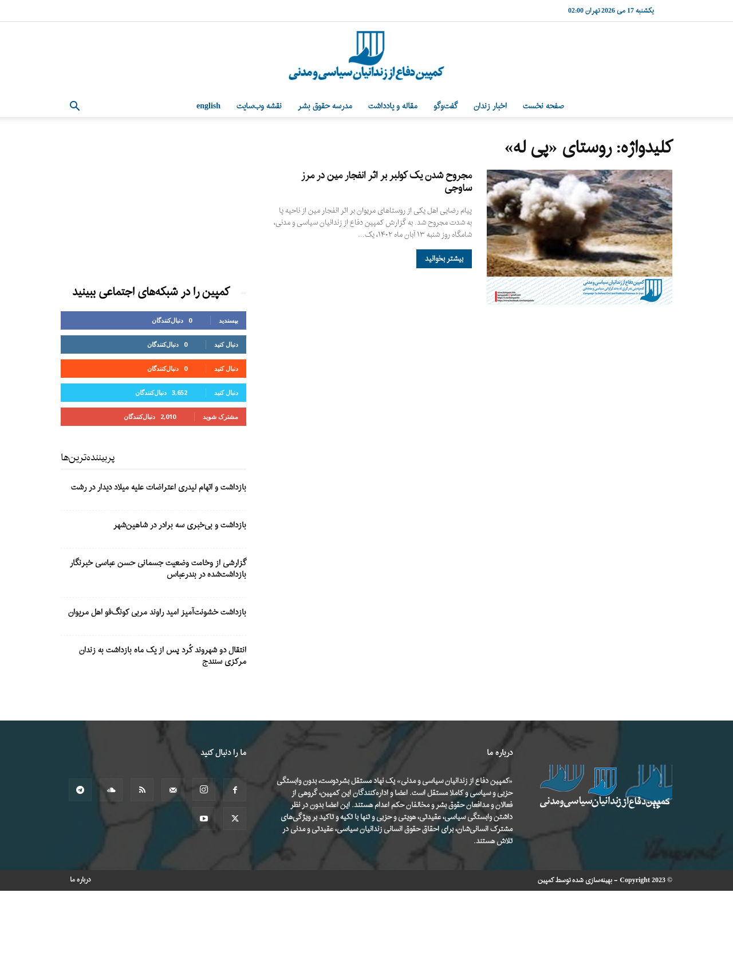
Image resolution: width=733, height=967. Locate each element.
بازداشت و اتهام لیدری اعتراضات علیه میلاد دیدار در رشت (158, 487)
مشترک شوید (220, 416)
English (208, 106)
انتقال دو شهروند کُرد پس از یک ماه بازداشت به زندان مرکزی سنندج (162, 656)
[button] (74, 107)
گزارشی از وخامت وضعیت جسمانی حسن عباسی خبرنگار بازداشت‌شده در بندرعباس (158, 569)
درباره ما (80, 880)
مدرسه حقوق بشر (325, 106)
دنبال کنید (226, 344)
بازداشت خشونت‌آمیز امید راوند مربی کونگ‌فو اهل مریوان (157, 612)
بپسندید (228, 320)
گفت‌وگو (446, 106)
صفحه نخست (543, 106)
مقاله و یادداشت (392, 106)
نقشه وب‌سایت (259, 106)
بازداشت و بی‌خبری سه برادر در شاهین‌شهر (179, 525)
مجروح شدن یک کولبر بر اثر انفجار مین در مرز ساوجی (386, 182)
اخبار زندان (490, 106)
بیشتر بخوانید (444, 258)
